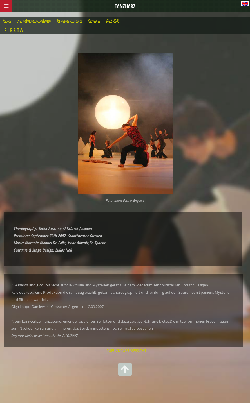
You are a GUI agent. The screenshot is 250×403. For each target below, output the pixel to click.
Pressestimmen (69, 20)
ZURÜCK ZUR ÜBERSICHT (126, 350)
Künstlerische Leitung (34, 20)
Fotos (7, 20)
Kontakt (94, 20)
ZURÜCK (112, 20)
